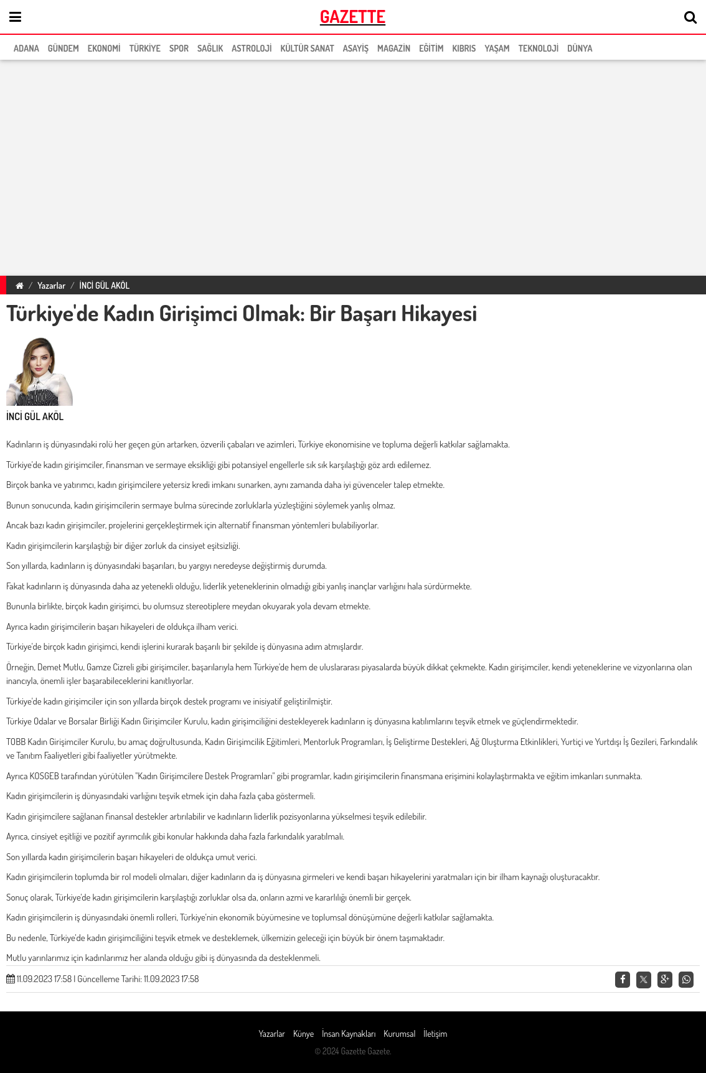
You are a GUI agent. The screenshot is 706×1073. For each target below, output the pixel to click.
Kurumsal (399, 1033)
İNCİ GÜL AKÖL (105, 285)
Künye (303, 1033)
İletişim (435, 1033)
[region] (353, 165)
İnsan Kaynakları (348, 1033)
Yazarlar (51, 285)
